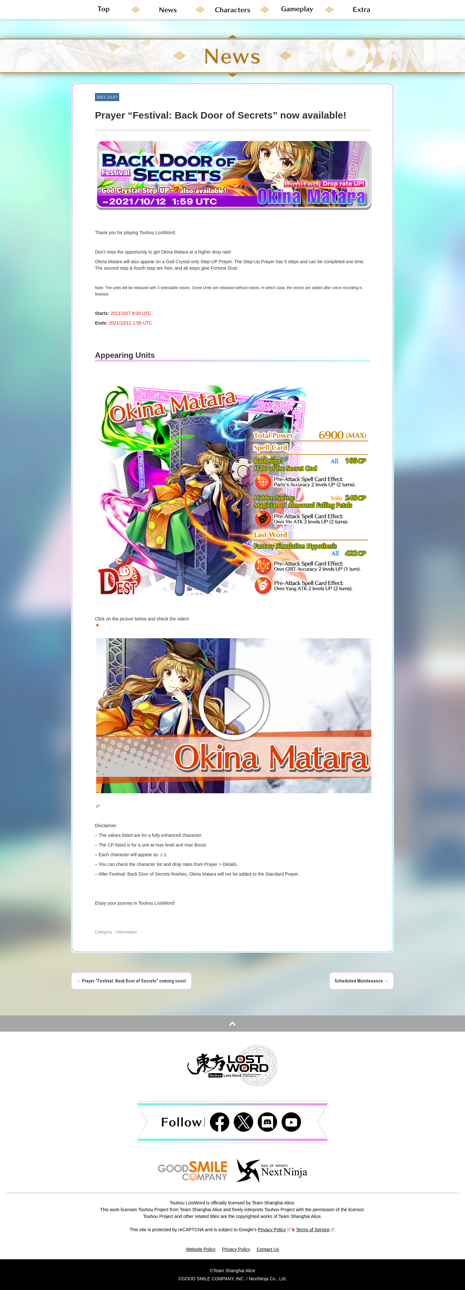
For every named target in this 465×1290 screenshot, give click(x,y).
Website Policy (201, 1249)
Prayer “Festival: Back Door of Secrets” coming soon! (131, 980)
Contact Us (268, 1249)
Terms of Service (315, 1229)
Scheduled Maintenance (361, 980)
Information (126, 932)
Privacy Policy (274, 1229)
